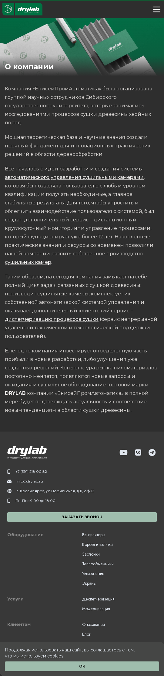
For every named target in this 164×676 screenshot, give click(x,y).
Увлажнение (93, 573)
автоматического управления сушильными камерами (74, 177)
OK (82, 666)
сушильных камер (28, 262)
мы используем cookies (38, 656)
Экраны (89, 583)
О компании (93, 624)
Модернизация (96, 609)
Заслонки (91, 554)
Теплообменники (98, 564)
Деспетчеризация (98, 599)
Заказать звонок (82, 517)
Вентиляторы (93, 535)
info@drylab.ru (29, 481)
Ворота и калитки (97, 544)
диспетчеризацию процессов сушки (52, 319)
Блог (86, 634)
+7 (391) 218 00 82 (31, 471)
